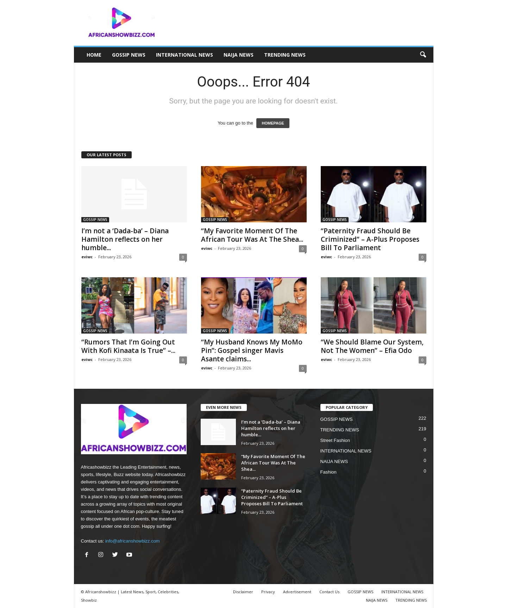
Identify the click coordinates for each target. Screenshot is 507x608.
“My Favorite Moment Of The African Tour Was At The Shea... (252, 235)
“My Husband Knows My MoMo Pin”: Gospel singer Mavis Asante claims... (251, 350)
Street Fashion (335, 440)
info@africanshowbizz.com (132, 541)
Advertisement (297, 591)
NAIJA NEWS (239, 54)
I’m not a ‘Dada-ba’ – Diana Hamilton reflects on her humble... (125, 239)
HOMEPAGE (273, 123)
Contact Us (329, 591)
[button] (423, 55)
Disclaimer (243, 591)
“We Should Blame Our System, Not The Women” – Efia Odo (372, 346)
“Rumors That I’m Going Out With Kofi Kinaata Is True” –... (128, 346)
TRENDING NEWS (285, 54)
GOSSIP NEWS (128, 54)
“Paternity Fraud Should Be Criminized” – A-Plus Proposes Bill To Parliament (370, 239)
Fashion (328, 472)
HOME (94, 54)
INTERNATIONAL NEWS (184, 54)
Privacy (268, 591)
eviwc (87, 256)
